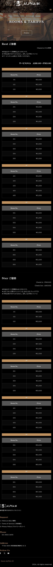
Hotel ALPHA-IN (7, 561)
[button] (50, 9)
